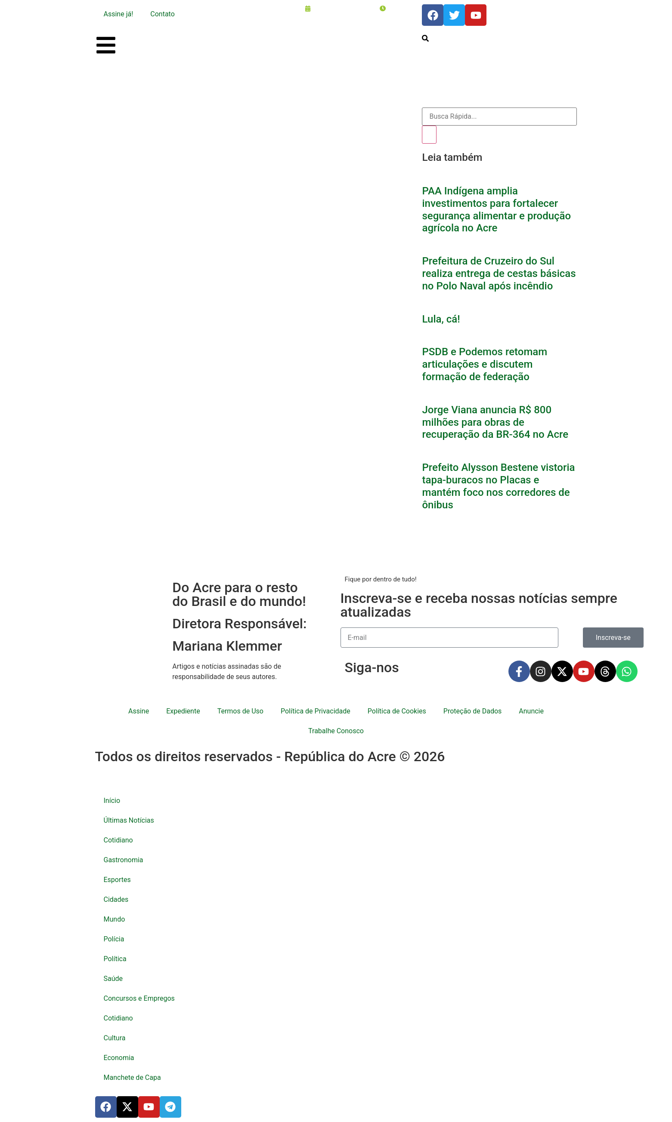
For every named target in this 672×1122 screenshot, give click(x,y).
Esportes (117, 880)
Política (115, 959)
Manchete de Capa (132, 1077)
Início (112, 800)
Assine (138, 711)
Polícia (114, 939)
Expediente (183, 711)
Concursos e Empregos (139, 998)
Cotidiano (118, 840)
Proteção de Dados (472, 711)
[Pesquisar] (429, 135)
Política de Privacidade (315, 711)
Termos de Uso (240, 711)
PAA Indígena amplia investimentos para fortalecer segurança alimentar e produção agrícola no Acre (496, 209)
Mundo (114, 919)
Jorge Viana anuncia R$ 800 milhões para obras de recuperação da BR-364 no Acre (495, 422)
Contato (162, 14)
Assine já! (118, 14)
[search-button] (425, 38)
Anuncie (531, 711)
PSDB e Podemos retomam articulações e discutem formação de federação (484, 364)
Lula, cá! (441, 319)
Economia (119, 1058)
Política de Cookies (397, 711)
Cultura (115, 1038)
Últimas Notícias (129, 820)
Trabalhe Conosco (336, 731)
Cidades (116, 899)
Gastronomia (123, 860)
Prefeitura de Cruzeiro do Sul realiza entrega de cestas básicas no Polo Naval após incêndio (499, 273)
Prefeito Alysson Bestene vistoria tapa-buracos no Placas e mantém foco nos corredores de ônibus (498, 485)
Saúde (113, 978)
